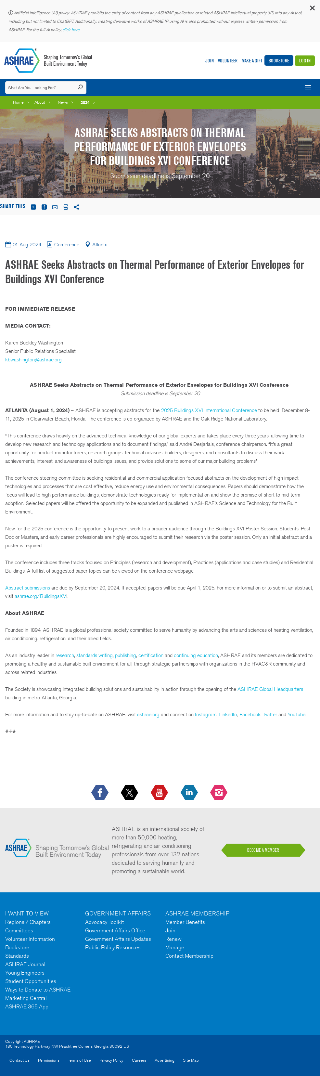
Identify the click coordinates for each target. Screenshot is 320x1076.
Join (209, 61)
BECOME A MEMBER (263, 850)
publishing (125, 655)
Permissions (48, 1060)
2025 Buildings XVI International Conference (209, 410)
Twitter (270, 714)
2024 (85, 102)
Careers (139, 1060)
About (39, 102)
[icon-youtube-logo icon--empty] (160, 793)
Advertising (164, 1060)
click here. (71, 29)
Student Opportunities (30, 981)
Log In (305, 61)
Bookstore (279, 61)
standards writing (94, 655)
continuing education (196, 655)
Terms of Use (79, 1060)
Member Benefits (185, 922)
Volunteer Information (30, 939)
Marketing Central (26, 998)
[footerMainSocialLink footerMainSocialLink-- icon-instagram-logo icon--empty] (219, 793)
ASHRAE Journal (25, 964)
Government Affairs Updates (118, 939)
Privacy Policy (111, 1060)
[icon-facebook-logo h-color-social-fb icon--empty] (100, 793)
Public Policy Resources (113, 947)
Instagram (205, 714)
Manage (174, 947)
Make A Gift (252, 61)
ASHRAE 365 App (26, 1006)
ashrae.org (148, 714)
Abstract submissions (27, 588)
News (63, 102)
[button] (312, 9)
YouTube (296, 714)
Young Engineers (25, 972)
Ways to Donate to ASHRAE (37, 989)
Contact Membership (189, 956)
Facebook (250, 714)
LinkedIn (228, 714)
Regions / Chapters (28, 922)
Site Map (191, 1060)
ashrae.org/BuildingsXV (40, 596)
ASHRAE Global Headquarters (270, 689)
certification (150, 655)
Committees (19, 930)
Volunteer (227, 61)
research (65, 655)
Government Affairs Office (115, 930)
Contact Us (19, 1060)
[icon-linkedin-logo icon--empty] (190, 793)
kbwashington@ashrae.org (33, 360)
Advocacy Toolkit (104, 922)
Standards (17, 956)
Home (18, 102)
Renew (173, 939)
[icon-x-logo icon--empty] (130, 793)
